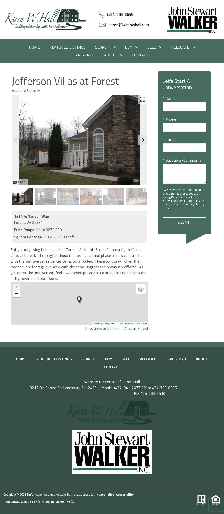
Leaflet (96, 323)
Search (88, 359)
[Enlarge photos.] (142, 99)
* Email (169, 140)
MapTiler (109, 323)
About (202, 359)
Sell (126, 359)
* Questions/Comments (182, 160)
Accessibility (125, 494)
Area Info (84, 55)
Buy (108, 359)
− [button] (16, 294)
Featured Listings (68, 47)
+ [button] (16, 287)
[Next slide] (143, 140)
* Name (169, 98)
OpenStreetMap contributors (132, 323)
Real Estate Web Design (22, 502)
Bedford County (26, 90)
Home (34, 47)
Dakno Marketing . (60, 502)
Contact (140, 55)
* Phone (169, 119)
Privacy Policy (104, 494)
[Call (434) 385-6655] (116, 14)
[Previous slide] (15, 140)
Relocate (149, 359)
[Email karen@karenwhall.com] (124, 24)
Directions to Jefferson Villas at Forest (116, 328)
